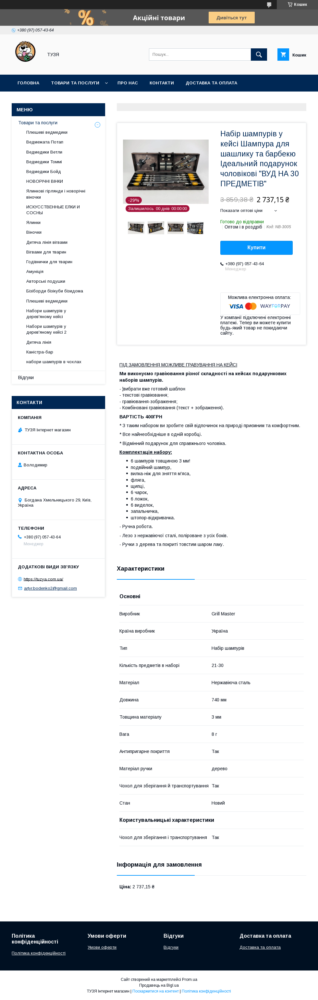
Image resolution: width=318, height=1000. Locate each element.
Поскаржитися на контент (155, 991)
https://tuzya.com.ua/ (43, 578)
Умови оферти (102, 947)
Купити (257, 247)
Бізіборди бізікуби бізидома (54, 291)
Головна (28, 82)
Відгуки (26, 377)
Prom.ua (189, 979)
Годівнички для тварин (49, 261)
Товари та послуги (75, 82)
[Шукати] (259, 54)
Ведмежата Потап (44, 142)
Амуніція (34, 271)
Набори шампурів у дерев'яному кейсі (46, 313)
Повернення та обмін (45, 99)
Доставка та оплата (211, 82)
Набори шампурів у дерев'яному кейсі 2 (46, 329)
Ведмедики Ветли (44, 152)
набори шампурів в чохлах (53, 361)
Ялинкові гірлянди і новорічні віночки (55, 194)
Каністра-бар (39, 352)
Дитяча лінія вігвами (46, 242)
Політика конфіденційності (39, 953)
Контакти (162, 82)
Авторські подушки (45, 281)
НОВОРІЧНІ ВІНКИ (44, 181)
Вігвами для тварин (46, 252)
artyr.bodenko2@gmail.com (50, 588)
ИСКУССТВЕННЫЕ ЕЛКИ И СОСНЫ (53, 209)
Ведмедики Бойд (43, 171)
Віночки (34, 232)
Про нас (127, 82)
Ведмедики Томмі (44, 161)
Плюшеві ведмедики (46, 132)
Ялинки (33, 222)
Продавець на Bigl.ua (159, 985)
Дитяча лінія (38, 342)
